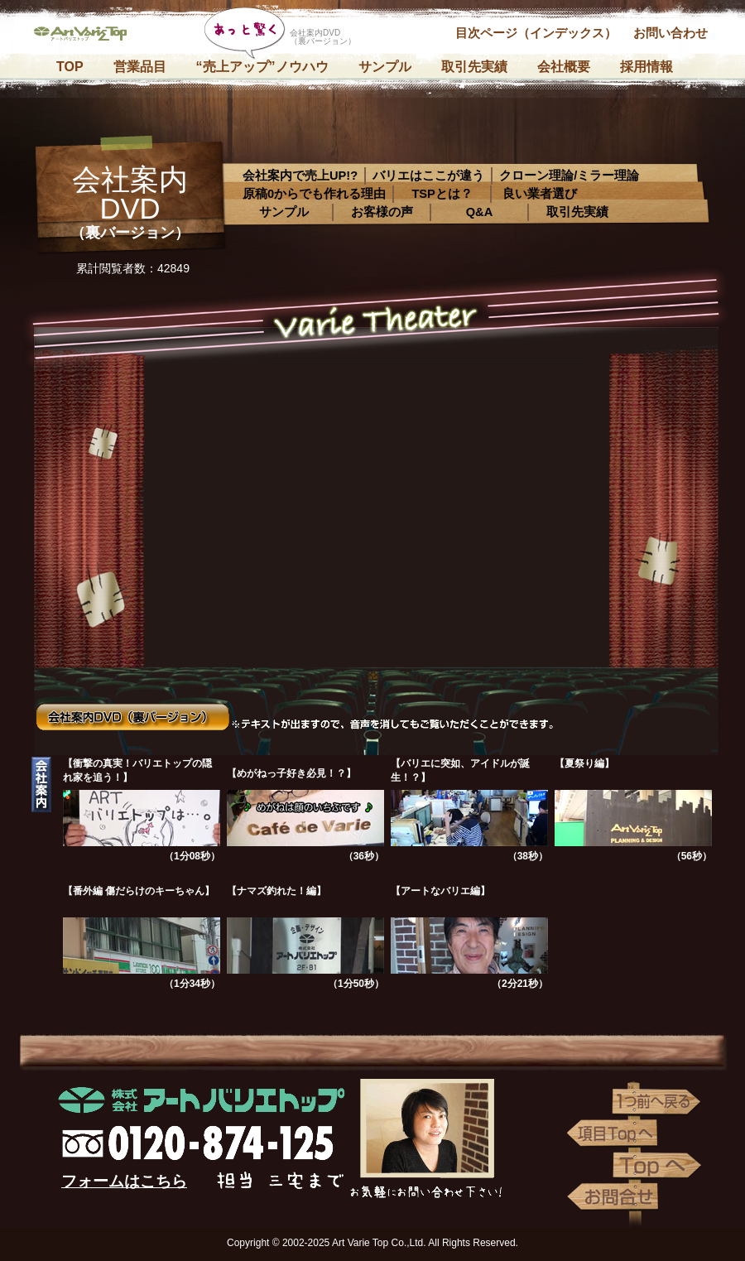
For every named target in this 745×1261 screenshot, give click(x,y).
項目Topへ (612, 1133)
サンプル (384, 67)
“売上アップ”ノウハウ (262, 67)
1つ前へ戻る (658, 1102)
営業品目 (139, 67)
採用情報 (646, 67)
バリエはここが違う (428, 175)
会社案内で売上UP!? (300, 175)
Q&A (479, 212)
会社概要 (563, 67)
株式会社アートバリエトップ (87, 37)
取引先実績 (474, 67)
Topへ (658, 1165)
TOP (70, 67)
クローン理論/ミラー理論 (569, 175)
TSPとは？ (442, 193)
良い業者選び (539, 193)
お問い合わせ (670, 33)
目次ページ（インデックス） (536, 33)
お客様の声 (382, 212)
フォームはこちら (124, 1181)
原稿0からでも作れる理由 (314, 193)
